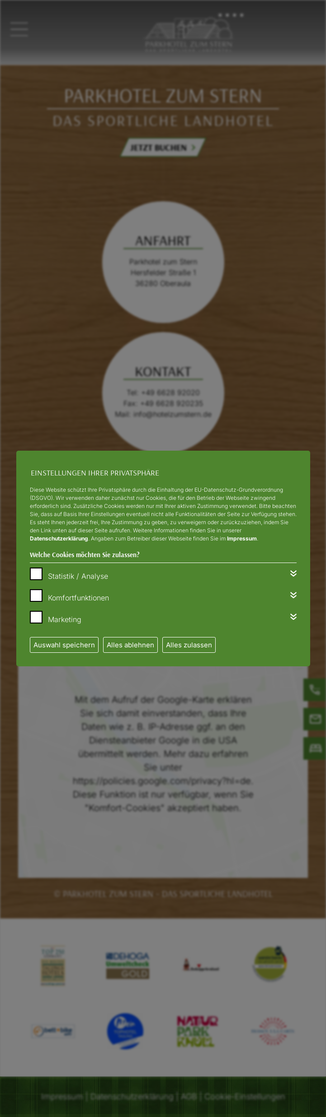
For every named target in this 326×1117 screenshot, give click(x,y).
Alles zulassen (189, 645)
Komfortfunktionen (78, 597)
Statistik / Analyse (78, 576)
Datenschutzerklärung (59, 538)
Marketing (64, 619)
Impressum (242, 538)
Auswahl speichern (64, 645)
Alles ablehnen (130, 645)
